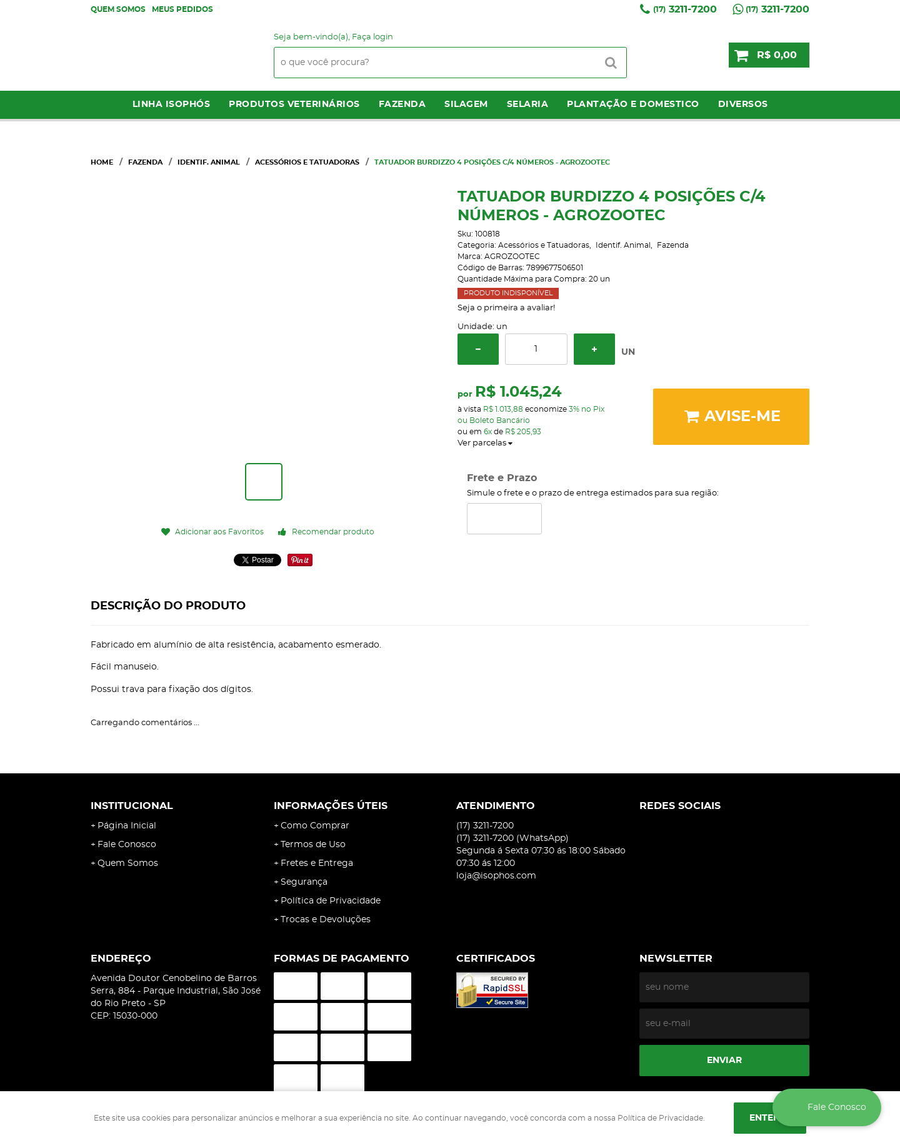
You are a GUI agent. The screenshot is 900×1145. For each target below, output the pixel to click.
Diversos (743, 104)
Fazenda (402, 104)
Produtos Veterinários (294, 104)
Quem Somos (118, 9)
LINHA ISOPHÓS (171, 104)
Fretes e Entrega (317, 863)
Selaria (528, 104)
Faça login (372, 37)
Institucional (132, 806)
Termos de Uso (313, 844)
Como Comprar (315, 826)
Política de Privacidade (331, 901)
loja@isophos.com (496, 876)
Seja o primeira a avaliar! (506, 308)
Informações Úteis (331, 806)
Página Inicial (127, 826)
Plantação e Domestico (633, 104)
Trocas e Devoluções (326, 919)
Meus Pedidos (182, 9)
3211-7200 (685, 9)
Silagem (466, 104)
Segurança (304, 882)
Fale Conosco (127, 844)
